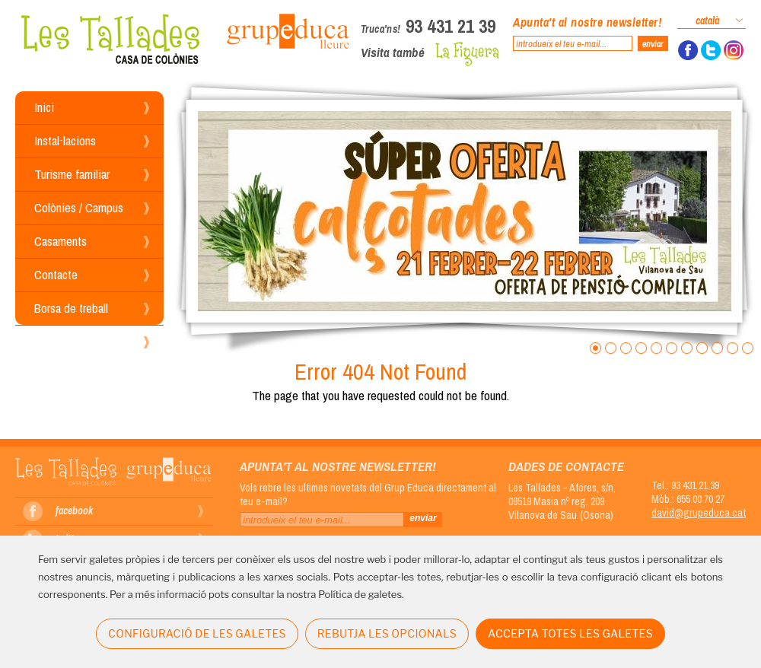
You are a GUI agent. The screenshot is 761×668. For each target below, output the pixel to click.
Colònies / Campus (78, 207)
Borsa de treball (71, 308)
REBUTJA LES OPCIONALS (387, 633)
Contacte (56, 274)
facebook (74, 510)
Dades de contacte (566, 466)
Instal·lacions (65, 140)
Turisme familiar (72, 174)
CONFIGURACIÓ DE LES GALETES (197, 633)
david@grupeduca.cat (698, 513)
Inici (44, 107)
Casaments (60, 241)
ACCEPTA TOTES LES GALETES (570, 633)
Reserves (57, 341)
